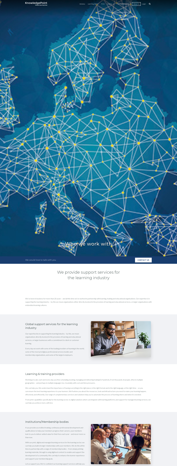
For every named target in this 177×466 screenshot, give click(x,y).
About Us (136, 4)
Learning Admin (93, 4)
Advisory (82, 4)
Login (144, 4)
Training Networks (123, 4)
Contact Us (143, 260)
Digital (110, 4)
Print (103, 4)
